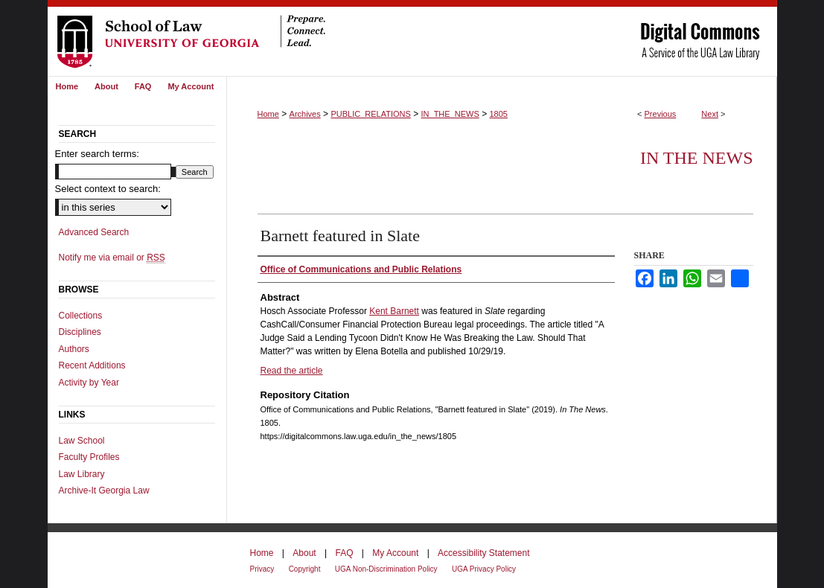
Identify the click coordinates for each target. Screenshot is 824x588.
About (304, 553)
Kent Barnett (394, 311)
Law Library (82, 474)
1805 (498, 113)
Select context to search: (108, 188)
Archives (305, 113)
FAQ (344, 553)
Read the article (292, 370)
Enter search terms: (97, 153)
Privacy (262, 569)
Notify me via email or (112, 257)
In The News (696, 157)
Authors (74, 349)
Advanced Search (94, 232)
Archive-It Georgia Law (104, 490)
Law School (82, 440)
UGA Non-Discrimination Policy (386, 569)
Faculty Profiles (89, 457)
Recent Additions (92, 365)
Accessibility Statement (483, 553)
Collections (81, 315)
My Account (395, 553)
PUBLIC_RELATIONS (370, 113)
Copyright (305, 569)
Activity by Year (89, 382)
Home (268, 113)
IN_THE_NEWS (450, 113)
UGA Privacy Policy (484, 569)
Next (709, 113)
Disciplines (80, 332)
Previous (661, 113)
